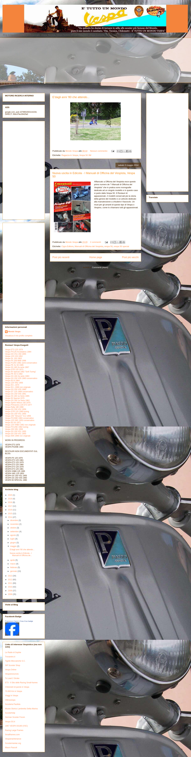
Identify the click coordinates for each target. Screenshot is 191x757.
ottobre (13, 528)
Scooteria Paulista (12, 704)
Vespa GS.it (10, 722)
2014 (10, 517)
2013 (10, 576)
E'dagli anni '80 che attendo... (71, 97)
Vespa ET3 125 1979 (14, 349)
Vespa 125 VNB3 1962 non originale (20, 425)
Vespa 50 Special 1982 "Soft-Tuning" (20, 372)
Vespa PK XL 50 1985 (14, 365)
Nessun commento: (99, 151)
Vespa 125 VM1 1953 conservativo (19, 420)
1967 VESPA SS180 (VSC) (16, 726)
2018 (10, 502)
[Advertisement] (80, 60)
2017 (10, 506)
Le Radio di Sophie (13, 652)
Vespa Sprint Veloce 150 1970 (17, 403)
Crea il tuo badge (26, 621)
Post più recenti (60, 257)
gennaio (14, 571)
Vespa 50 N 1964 (12, 380)
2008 (10, 594)
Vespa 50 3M (85, 155)
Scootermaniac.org (13, 743)
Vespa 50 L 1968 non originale (18, 387)
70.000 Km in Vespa (13, 691)
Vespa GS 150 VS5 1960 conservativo (21, 378)
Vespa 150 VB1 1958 (14, 429)
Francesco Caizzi (11, 621)
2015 (10, 513)
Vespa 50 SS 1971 (13, 422)
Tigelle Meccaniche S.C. (15, 661)
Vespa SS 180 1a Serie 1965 (17, 396)
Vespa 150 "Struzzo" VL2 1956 (18, 416)
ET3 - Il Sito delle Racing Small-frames (21, 682)
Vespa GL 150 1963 (13, 358)
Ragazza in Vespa (70, 155)
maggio (13, 546)
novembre (14, 524)
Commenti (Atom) (100, 267)
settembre (14, 531)
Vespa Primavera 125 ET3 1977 (18, 405)
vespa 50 (108, 246)
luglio (12, 539)
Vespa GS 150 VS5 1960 (15, 389)
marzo (13, 564)
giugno (13, 543)
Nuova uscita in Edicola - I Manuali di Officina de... (21, 554)
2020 (10, 495)
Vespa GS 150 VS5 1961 (15, 394)
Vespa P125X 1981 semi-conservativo (21, 363)
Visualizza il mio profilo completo (18, 336)
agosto (13, 535)
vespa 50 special (121, 246)
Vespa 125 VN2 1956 (14, 383)
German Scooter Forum (15, 717)
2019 (10, 499)
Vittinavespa (10, 700)
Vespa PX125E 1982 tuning (16, 427)
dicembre (14, 520)
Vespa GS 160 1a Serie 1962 (17, 400)
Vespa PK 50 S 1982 (14, 374)
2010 (10, 587)
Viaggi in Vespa (11, 695)
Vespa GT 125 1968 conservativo (19, 392)
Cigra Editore (68, 246)
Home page (95, 257)
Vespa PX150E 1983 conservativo (19, 418)
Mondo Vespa (14, 331)
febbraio (14, 567)
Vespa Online (10, 670)
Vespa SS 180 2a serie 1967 (17, 367)
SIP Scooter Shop (12, 665)
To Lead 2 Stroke (12, 678)
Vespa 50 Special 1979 (14, 398)
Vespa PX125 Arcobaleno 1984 (18, 352)
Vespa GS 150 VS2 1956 (15, 409)
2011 (10, 583)
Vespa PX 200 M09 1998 (15, 361)
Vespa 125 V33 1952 (14, 356)
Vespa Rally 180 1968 (14, 407)
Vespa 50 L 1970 (12, 385)
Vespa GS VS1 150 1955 (15, 354)
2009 (10, 591)
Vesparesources (12, 674)
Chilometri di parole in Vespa (17, 687)
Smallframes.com (12, 734)
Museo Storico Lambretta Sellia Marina (21, 709)
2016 (10, 510)
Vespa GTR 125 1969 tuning (17, 411)
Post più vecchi (130, 257)
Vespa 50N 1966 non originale (17, 436)
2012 (10, 579)
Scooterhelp (10, 713)
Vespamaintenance (13, 739)
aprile (12, 560)
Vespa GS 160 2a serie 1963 (17, 376)
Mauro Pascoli (11, 747)
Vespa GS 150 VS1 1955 (15, 414)
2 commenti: (96, 242)
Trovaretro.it (10, 657)
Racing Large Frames (14, 730)
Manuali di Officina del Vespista (89, 246)
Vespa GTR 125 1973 (14, 369)
